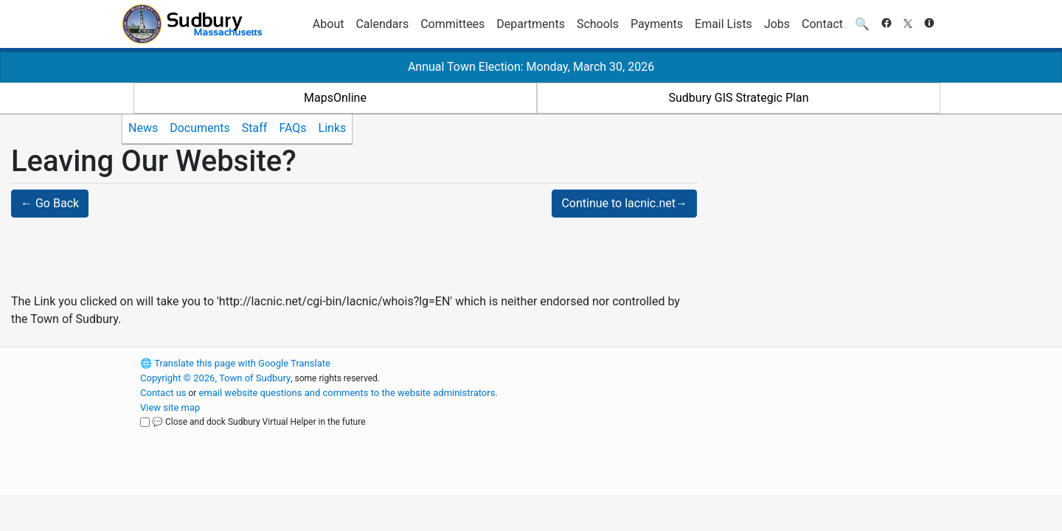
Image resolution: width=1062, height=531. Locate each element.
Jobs (777, 24)
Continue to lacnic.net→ (624, 203)
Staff (255, 128)
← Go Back (50, 203)
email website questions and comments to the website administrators (346, 392)
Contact (822, 24)
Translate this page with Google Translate (235, 363)
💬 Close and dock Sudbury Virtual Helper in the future (259, 422)
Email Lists (723, 24)
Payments (657, 24)
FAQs (292, 128)
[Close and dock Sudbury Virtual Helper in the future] (145, 422)
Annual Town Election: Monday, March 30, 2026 (531, 67)
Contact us (163, 392)
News (143, 128)
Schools (598, 24)
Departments (530, 24)
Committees (452, 24)
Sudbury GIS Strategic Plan (739, 98)
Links (333, 128)
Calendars (382, 24)
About (328, 24)
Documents (200, 128)
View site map (170, 407)
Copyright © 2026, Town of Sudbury (215, 378)
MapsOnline (335, 98)
